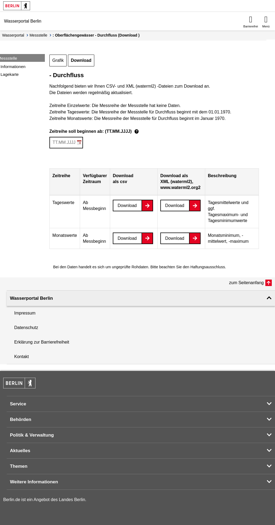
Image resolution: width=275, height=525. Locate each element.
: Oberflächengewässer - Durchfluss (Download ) (96, 35)
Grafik (58, 60)
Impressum (24, 313)
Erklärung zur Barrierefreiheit (41, 342)
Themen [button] (18, 466)
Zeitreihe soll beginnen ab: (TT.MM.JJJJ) (94, 131)
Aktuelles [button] (20, 450)
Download (81, 60)
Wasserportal (13, 35)
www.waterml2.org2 (180, 187)
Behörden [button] (20, 419)
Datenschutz (26, 327)
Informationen (13, 66)
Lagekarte (10, 74)
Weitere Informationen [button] (34, 481)
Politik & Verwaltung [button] (32, 435)
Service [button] (18, 403)
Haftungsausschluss (207, 267)
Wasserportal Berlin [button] (31, 298)
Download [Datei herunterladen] (127, 205)
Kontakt (21, 356)
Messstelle (38, 35)
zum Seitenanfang (246, 282)
